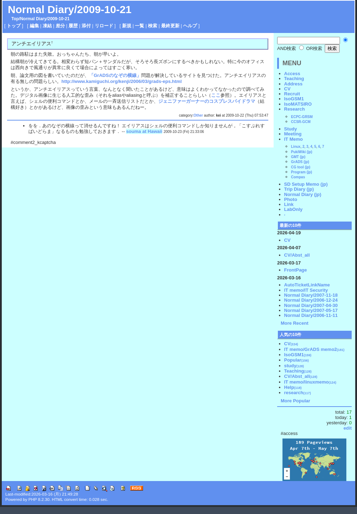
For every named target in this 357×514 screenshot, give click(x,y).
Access (292, 73)
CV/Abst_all (297, 255)
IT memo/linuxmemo (310, 382)
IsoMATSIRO (298, 104)
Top (15, 18)
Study (290, 129)
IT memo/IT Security (306, 290)
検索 (152, 25)
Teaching (294, 78)
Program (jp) (301, 172)
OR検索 (310, 48)
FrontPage (295, 270)
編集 (34, 25)
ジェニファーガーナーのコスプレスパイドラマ (206, 101)
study (294, 365)
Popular (296, 360)
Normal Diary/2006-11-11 (311, 315)
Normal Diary (33, 18)
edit (348, 428)
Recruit (292, 93)
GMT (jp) (298, 157)
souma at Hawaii (144, 131)
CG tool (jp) (300, 167)
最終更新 (170, 25)
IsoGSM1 (294, 98)
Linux (296, 147)
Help (293, 387)
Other (198, 115)
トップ (14, 25)
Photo (290, 199)
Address (293, 83)
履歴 (73, 25)
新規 (126, 25)
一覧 (139, 25)
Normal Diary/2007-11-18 (311, 295)
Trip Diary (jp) (299, 189)
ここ (215, 95)
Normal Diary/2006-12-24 (311, 300)
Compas (298, 177)
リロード (104, 25)
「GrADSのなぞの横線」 (115, 75)
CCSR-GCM (301, 122)
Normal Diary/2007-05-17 (311, 310)
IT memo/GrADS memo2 (314, 349)
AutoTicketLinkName (307, 284)
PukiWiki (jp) (301, 152)
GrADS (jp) (300, 162)
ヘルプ (190, 25)
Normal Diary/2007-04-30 (311, 305)
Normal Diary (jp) (303, 194)
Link (289, 204)
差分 (60, 25)
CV (287, 88)
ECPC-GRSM (302, 117)
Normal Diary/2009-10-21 (70, 9)
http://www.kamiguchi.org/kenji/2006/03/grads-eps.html (121, 81)
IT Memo (293, 139)
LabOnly (293, 209)
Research (294, 109)
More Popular (295, 400)
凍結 (47, 25)
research (297, 392)
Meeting (293, 133)
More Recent (294, 323)
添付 (86, 25)
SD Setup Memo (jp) (306, 184)
